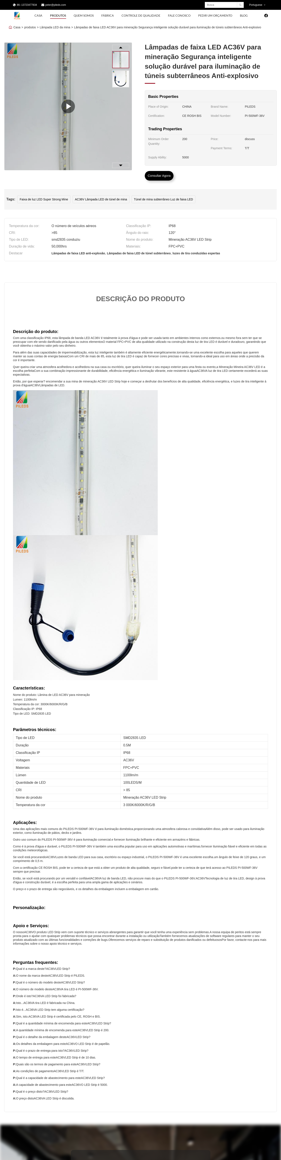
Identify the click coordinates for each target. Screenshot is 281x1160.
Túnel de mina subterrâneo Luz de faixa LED (163, 199)
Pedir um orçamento (215, 15)
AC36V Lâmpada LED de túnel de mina (101, 199)
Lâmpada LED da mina (55, 27)
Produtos (58, 15)
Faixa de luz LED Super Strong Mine (44, 199)
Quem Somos (84, 15)
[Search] (240, 5)
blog (244, 15)
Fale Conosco (179, 15)
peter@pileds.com (55, 4)
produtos (30, 27)
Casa (38, 15)
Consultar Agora (159, 175)
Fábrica (107, 15)
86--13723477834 (27, 4)
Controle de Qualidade (141, 15)
